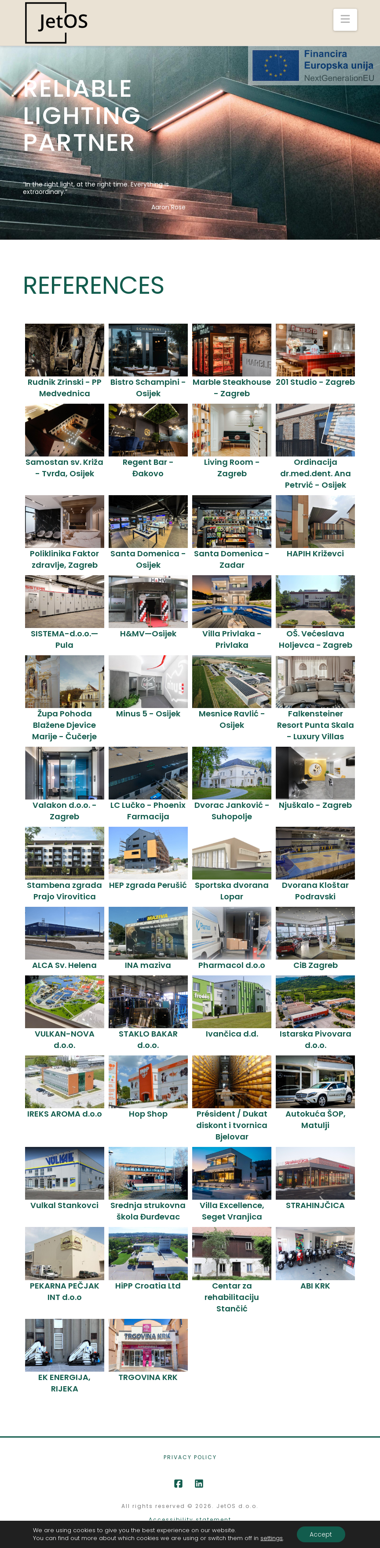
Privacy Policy (190, 1457)
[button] (345, 20)
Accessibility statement (190, 1519)
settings (271, 1538)
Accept (321, 1534)
